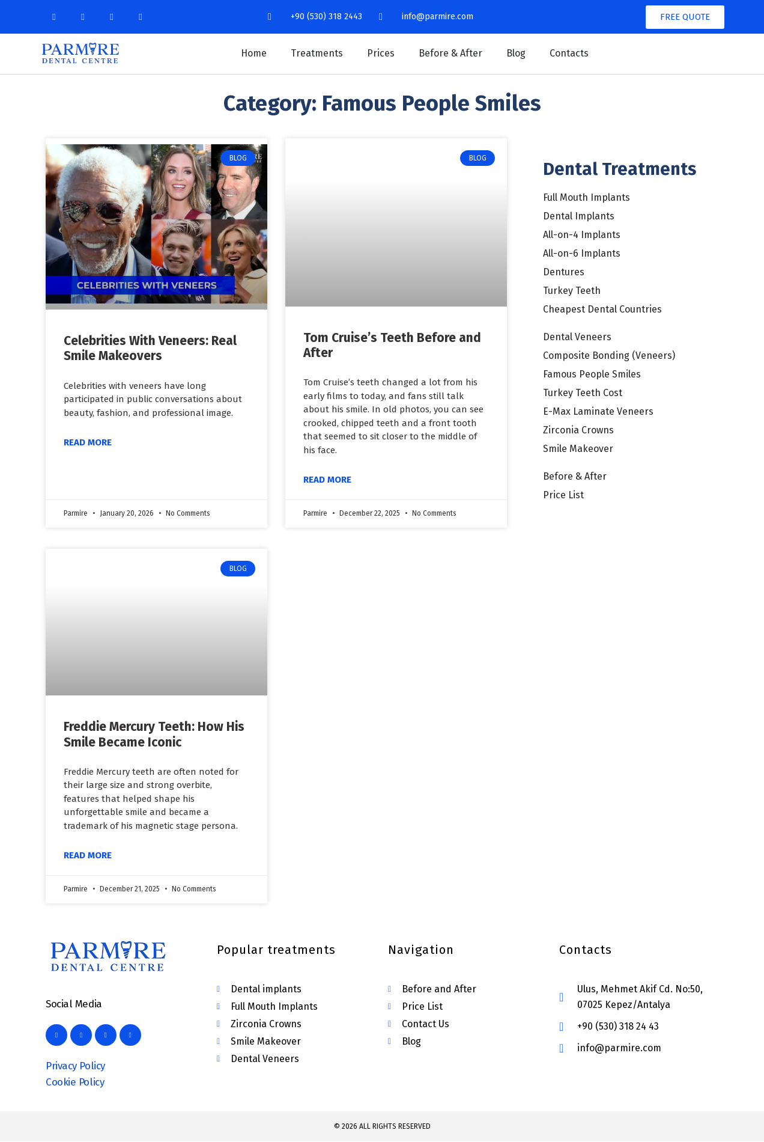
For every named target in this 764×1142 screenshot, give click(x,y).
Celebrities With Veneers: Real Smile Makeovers (150, 348)
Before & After (450, 53)
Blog (516, 53)
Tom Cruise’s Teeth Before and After (392, 345)
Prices (381, 53)
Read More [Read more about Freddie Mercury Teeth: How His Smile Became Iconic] (88, 855)
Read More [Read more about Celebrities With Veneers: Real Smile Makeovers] (88, 442)
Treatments (317, 53)
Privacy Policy (75, 1066)
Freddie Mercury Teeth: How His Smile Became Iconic (154, 734)
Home (254, 53)
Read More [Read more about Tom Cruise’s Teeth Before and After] (327, 479)
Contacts (569, 53)
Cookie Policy (75, 1082)
